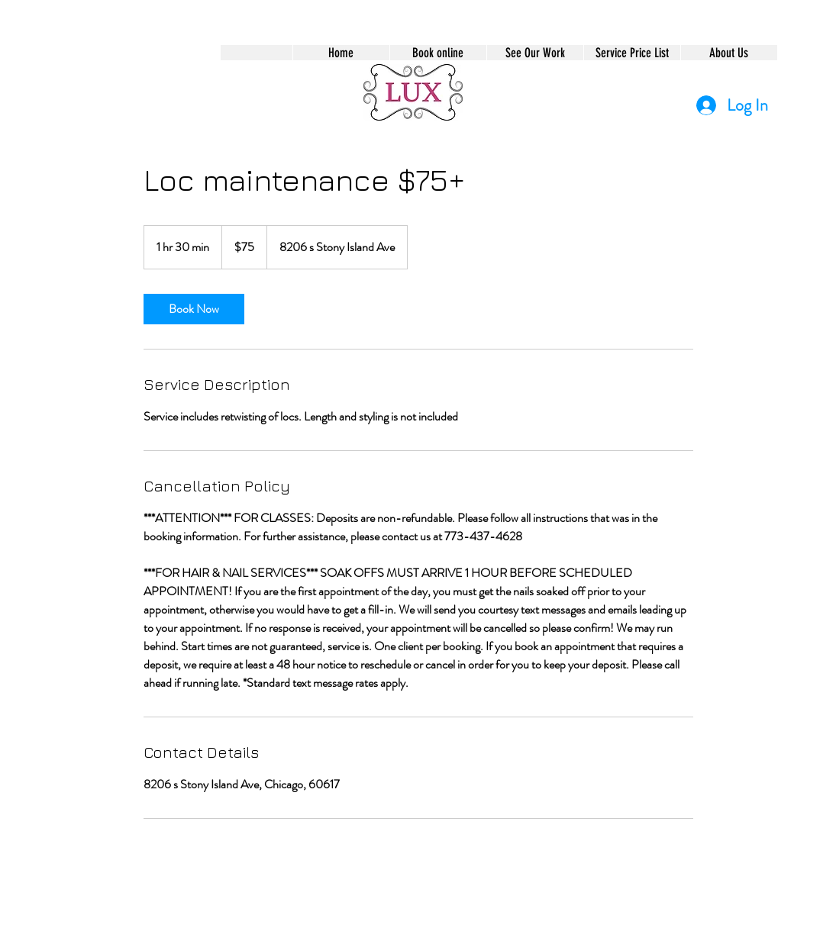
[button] (437, 52)
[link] (194, 309)
